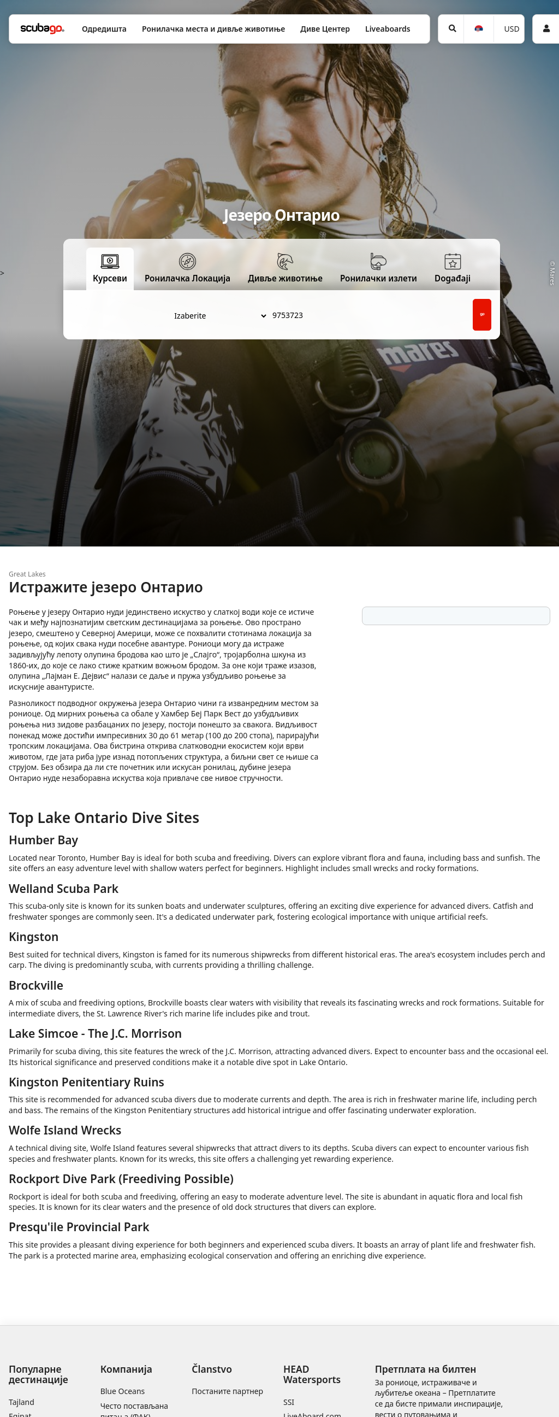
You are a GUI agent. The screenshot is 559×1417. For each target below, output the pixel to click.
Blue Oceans (122, 1391)
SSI (288, 1402)
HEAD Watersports (312, 1374)
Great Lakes (27, 574)
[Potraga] (451, 29)
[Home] (42, 28)
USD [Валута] (512, 28)
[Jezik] (478, 29)
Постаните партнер (227, 1391)
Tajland (21, 1402)
